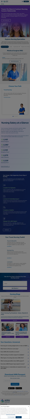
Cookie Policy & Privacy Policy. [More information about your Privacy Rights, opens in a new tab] (10, 414)
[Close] (28, 406)
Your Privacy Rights (11, 417)
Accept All (18, 417)
